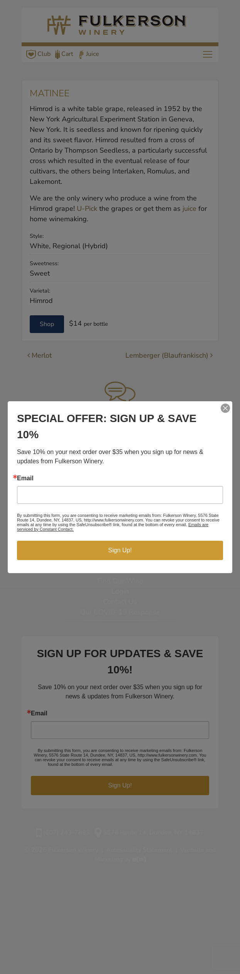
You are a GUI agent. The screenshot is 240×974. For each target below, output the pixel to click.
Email (25, 478)
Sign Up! (120, 550)
